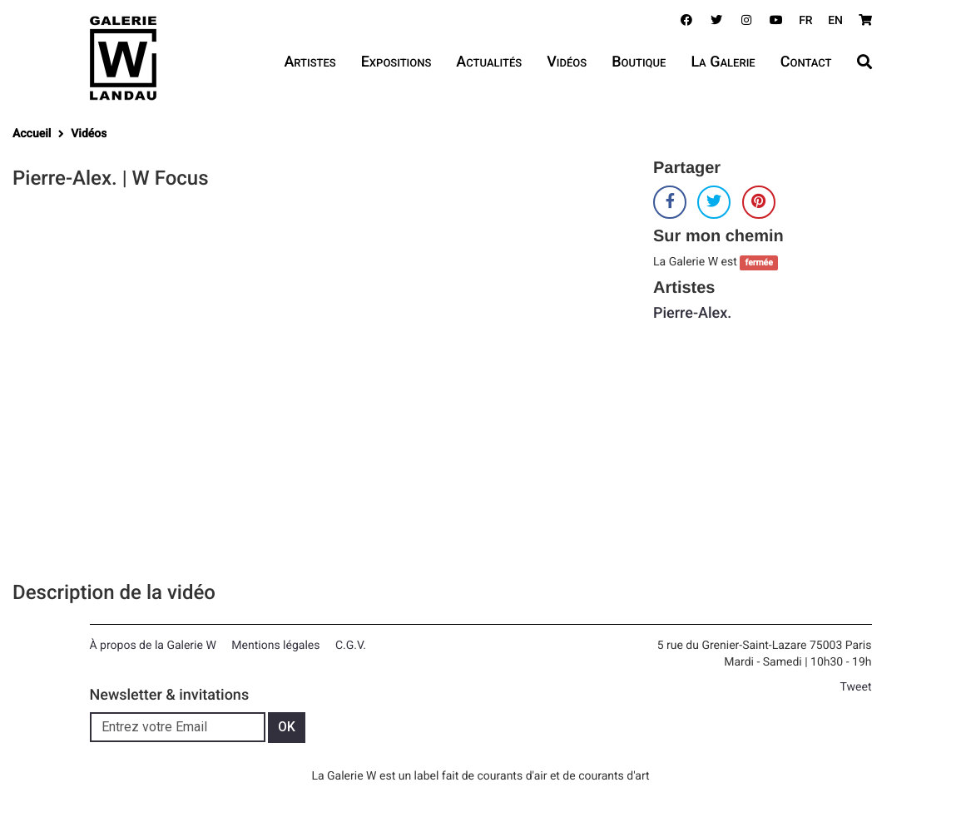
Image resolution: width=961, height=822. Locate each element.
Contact (806, 62)
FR (806, 20)
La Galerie (723, 62)
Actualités (489, 62)
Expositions (396, 62)
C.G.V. (350, 645)
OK (286, 727)
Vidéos (567, 62)
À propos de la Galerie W (153, 645)
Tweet (856, 687)
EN (835, 20)
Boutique (639, 62)
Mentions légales (275, 645)
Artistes (309, 62)
